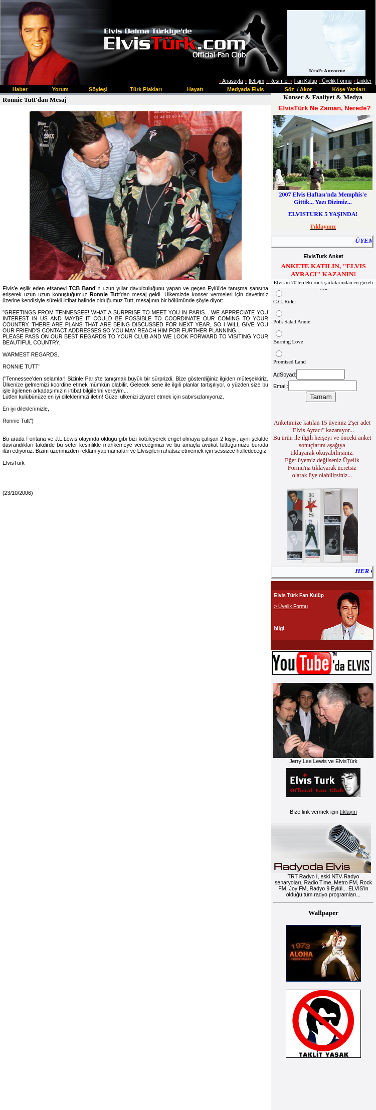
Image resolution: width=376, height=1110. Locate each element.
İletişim (256, 81)
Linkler (362, 81)
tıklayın (348, 812)
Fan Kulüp (305, 81)
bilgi (279, 628)
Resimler (278, 81)
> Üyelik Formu (291, 606)
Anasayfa (232, 81)
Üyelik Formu (335, 81)
